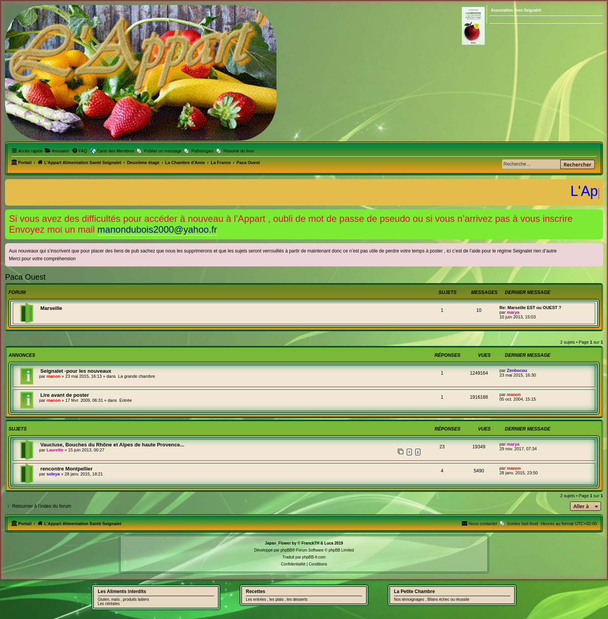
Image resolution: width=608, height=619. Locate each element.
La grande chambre (136, 376)
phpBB (286, 550)
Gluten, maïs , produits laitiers (123, 599)
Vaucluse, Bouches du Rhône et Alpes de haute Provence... (112, 445)
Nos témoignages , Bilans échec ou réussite (432, 599)
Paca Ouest (25, 277)
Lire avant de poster (64, 395)
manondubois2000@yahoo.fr (157, 229)
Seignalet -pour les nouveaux (75, 371)
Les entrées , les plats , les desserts (276, 599)
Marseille (51, 308)
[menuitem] (57, 151)
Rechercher (577, 164)
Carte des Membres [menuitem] (116, 151)
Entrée (125, 400)
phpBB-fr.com (314, 557)
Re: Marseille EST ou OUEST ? (530, 307)
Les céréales (109, 604)
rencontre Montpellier (66, 469)
